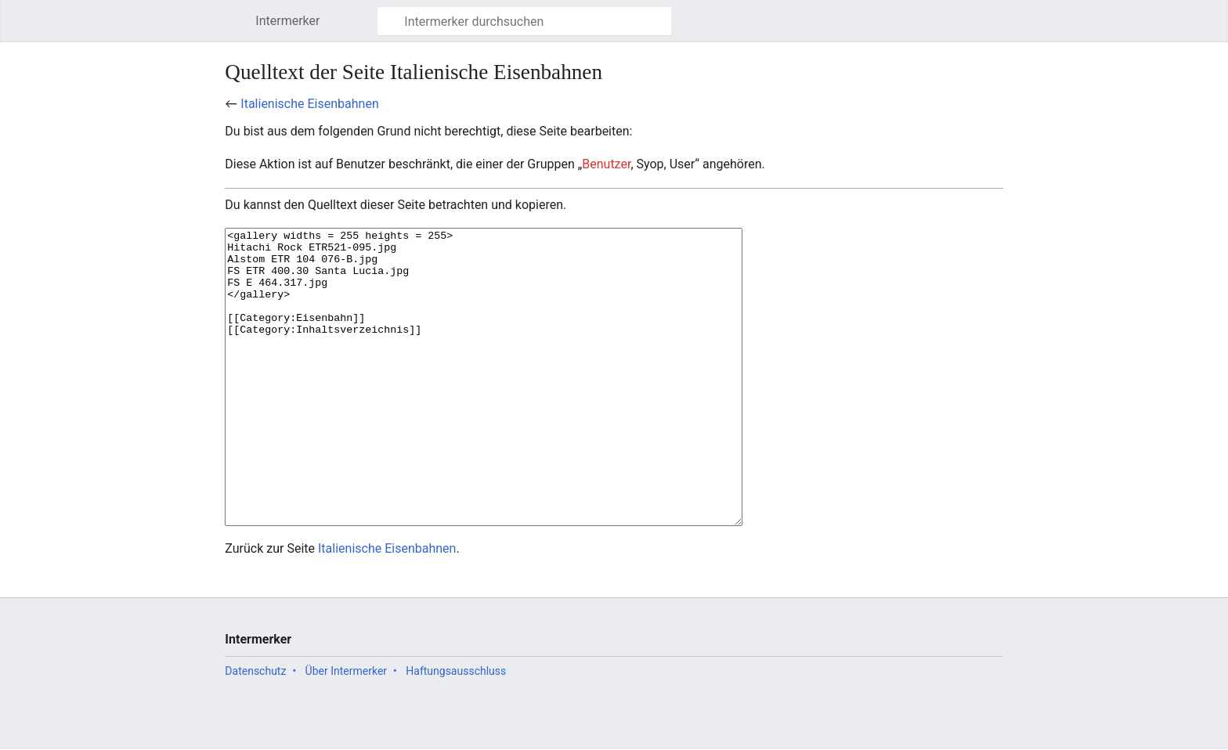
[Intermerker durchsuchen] (524, 21)
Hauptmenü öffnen (238, 28)
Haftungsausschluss (456, 729)
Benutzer (606, 164)
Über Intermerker (346, 729)
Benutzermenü (1000, 28)
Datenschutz (255, 729)
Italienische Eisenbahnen (309, 103)
